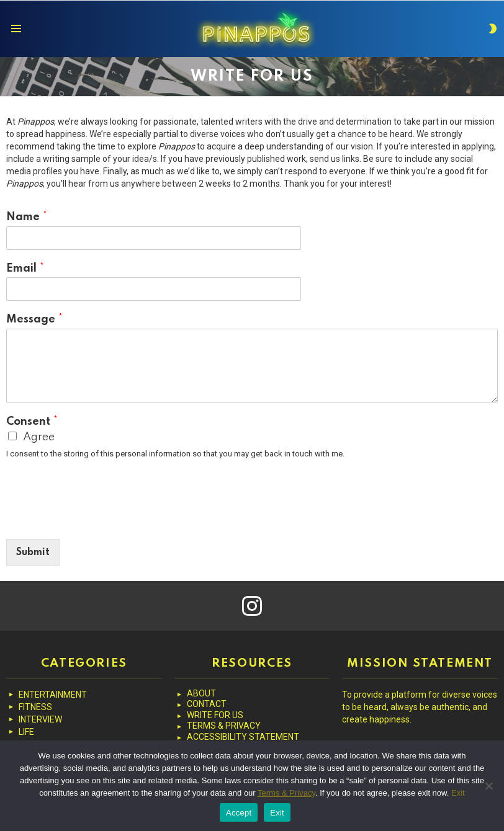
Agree (39, 437)
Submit (33, 553)
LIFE (26, 732)
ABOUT (201, 693)
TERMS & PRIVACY (224, 726)
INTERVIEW (40, 719)
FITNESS (35, 707)
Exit (458, 793)
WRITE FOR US (215, 715)
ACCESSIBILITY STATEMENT (243, 737)
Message (34, 319)
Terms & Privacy (286, 793)
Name (26, 217)
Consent (32, 421)
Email (25, 268)
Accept (238, 812)
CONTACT (207, 704)
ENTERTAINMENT (53, 695)
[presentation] (100, 518)
